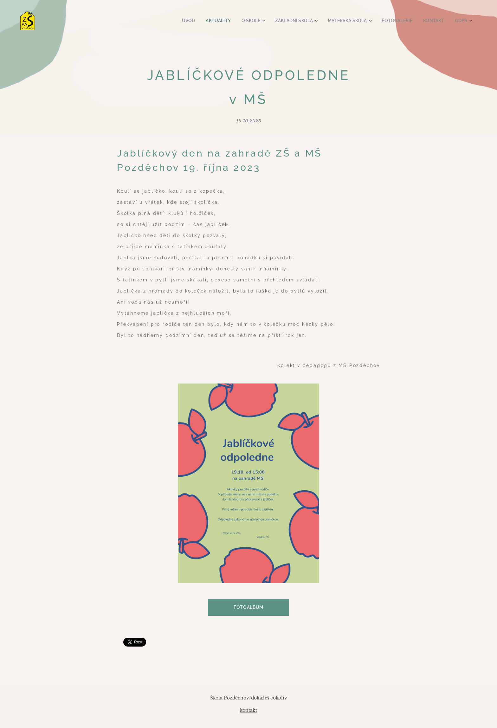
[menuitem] (203, 21)
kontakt (248, 710)
